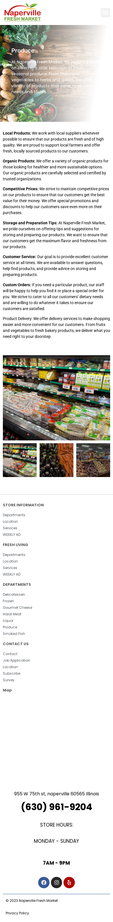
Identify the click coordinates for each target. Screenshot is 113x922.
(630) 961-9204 (56, 806)
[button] (105, 12)
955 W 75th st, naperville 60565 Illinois (56, 794)
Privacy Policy (17, 913)
